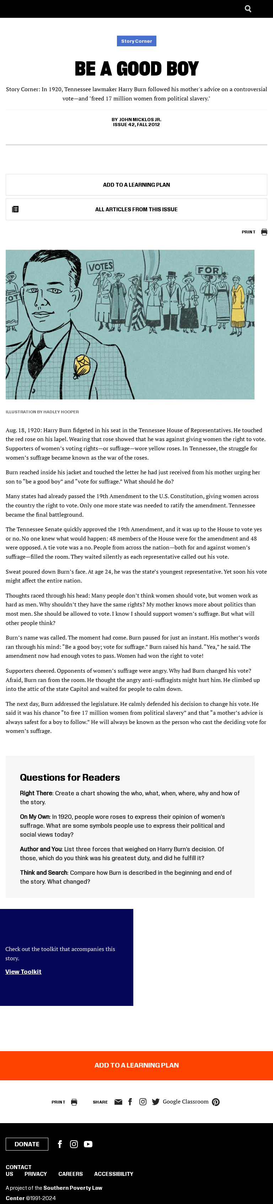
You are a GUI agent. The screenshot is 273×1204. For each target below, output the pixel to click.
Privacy (36, 1174)
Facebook (59, 1144)
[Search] (248, 9)
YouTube (88, 1144)
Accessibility (113, 1174)
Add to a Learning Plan (136, 185)
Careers (70, 1174)
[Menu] (262, 9)
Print (249, 232)
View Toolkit (23, 972)
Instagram (143, 1101)
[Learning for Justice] (41, 9)
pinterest (215, 1102)
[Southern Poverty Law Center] (12, 9)
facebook (130, 1101)
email (118, 1102)
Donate (27, 1144)
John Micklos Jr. (140, 120)
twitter (155, 1102)
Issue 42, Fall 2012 (136, 125)
